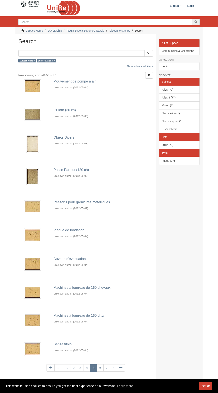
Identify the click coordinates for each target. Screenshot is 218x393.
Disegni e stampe (119, 30)
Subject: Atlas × (27, 61)
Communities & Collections (178, 50)
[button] (175, 6)
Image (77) (168, 160)
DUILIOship (55, 30)
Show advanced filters (140, 66)
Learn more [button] (125, 386)
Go (148, 53)
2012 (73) (167, 144)
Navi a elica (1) (171, 113)
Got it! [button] (206, 386)
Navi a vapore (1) (172, 121)
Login (165, 66)
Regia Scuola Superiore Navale (85, 30)
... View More (169, 129)
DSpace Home (34, 30)
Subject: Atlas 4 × (46, 61)
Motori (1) (167, 105)
